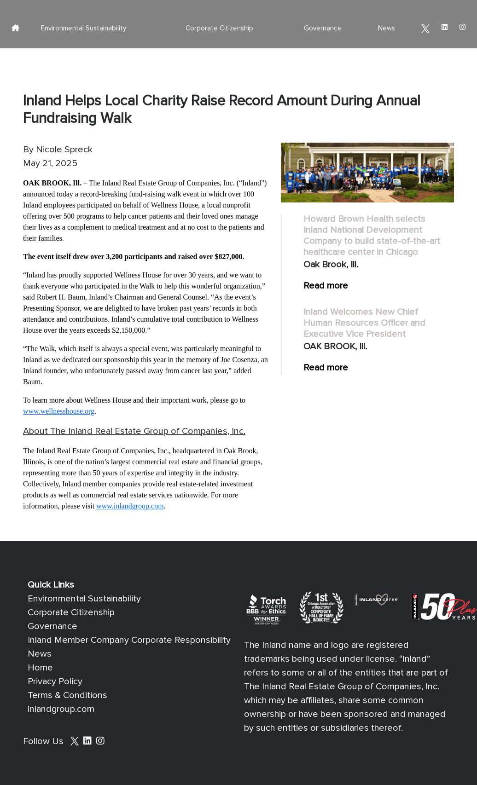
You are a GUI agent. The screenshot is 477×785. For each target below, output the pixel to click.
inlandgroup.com (61, 709)
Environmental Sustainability (83, 28)
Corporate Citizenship (219, 28)
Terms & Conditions (67, 695)
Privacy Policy (55, 681)
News (386, 28)
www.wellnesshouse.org (58, 411)
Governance (323, 28)
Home (40, 667)
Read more (325, 285)
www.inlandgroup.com (130, 506)
